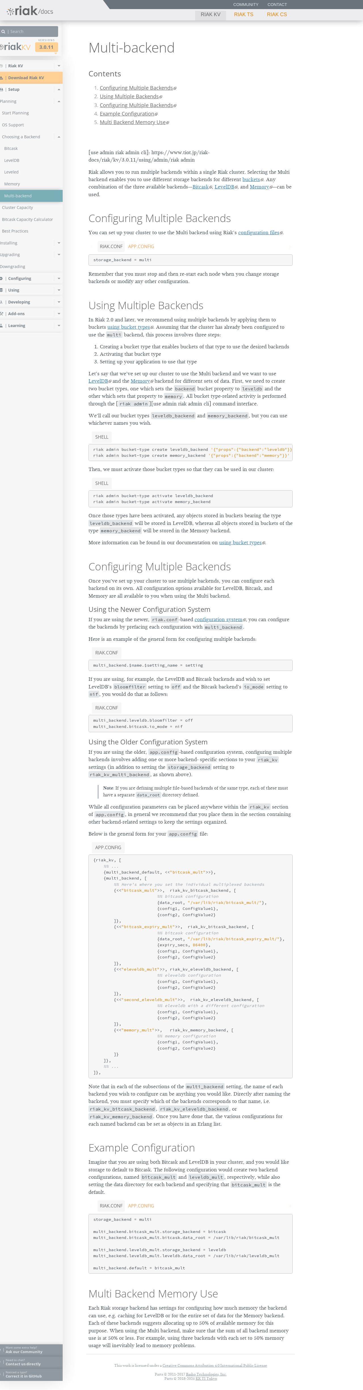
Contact (277, 4)
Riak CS (277, 14)
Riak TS (243, 14)
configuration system (218, 619)
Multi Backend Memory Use (133, 122)
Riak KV (210, 14)
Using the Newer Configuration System (149, 609)
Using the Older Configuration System (148, 741)
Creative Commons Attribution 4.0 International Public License (214, 1365)
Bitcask (201, 187)
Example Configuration (127, 113)
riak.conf (111, 246)
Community (246, 4)
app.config (141, 246)
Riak (24, 46)
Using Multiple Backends (129, 96)
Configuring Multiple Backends (136, 87)
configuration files (258, 232)
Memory (259, 187)
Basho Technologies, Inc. (206, 1374)
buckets (251, 179)
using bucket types (128, 327)
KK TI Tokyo (206, 1378)
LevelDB (224, 187)
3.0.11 (56, 47)
